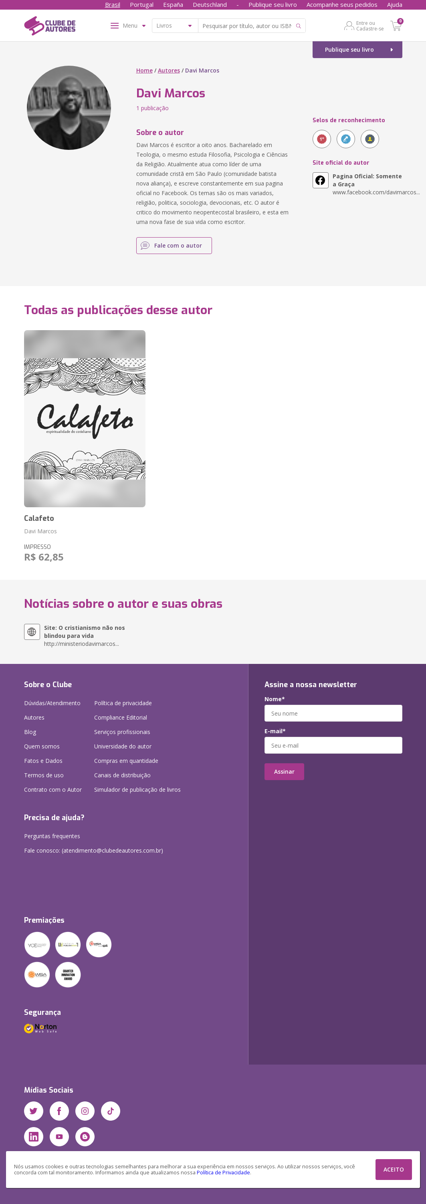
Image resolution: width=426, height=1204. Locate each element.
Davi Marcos (40, 531)
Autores (169, 70)
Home (144, 70)
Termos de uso (44, 775)
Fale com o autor (178, 245)
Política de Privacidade (223, 1172)
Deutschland (210, 4)
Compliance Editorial (120, 717)
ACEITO (394, 1169)
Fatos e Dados (43, 760)
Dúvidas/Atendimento (52, 703)
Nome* (274, 699)
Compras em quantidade (126, 760)
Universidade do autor (122, 746)
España (173, 4)
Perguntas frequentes (52, 836)
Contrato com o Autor (53, 789)
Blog (30, 732)
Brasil (112, 4)
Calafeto (39, 518)
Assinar (284, 771)
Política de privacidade (123, 703)
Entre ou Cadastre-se (370, 26)
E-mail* (275, 731)
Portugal (141, 4)
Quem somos (42, 746)
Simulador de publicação (137, 789)
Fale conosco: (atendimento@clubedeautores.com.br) (93, 850)
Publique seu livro (272, 4)
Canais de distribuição (122, 775)
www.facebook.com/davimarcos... (367, 184)
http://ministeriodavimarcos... (84, 635)
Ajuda (394, 4)
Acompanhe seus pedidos (342, 4)
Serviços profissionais (122, 732)
